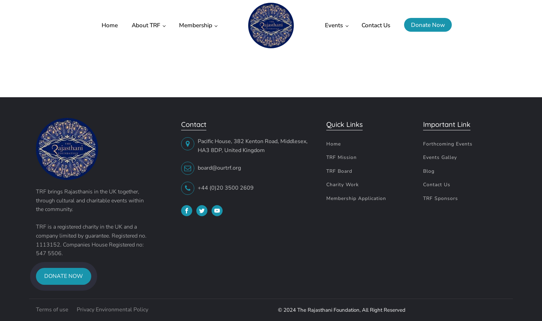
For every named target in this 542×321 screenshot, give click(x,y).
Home (110, 25)
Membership (195, 25)
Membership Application (356, 198)
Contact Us (376, 25)
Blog (428, 171)
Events (334, 25)
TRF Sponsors (440, 198)
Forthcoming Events (448, 144)
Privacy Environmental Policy (112, 309)
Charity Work (342, 184)
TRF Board (339, 171)
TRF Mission (341, 157)
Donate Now (428, 25)
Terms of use (53, 309)
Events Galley (440, 157)
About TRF (146, 25)
